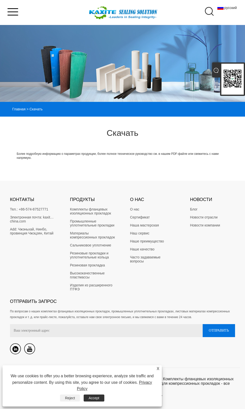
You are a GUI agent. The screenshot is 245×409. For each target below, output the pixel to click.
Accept (94, 398)
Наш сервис (139, 233)
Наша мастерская (144, 225)
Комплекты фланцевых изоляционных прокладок (90, 211)
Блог (193, 209)
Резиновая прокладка (87, 265)
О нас (134, 209)
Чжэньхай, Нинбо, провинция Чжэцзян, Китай (32, 231)
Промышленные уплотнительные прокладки (92, 223)
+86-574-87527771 (33, 209)
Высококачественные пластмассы (88, 275)
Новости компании (205, 225)
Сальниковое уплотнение (90, 245)
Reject (70, 398)
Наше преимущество (147, 241)
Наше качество (142, 249)
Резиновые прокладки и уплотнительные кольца (89, 255)
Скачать (36, 109)
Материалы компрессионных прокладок (92, 235)
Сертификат (140, 217)
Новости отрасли (204, 217)
